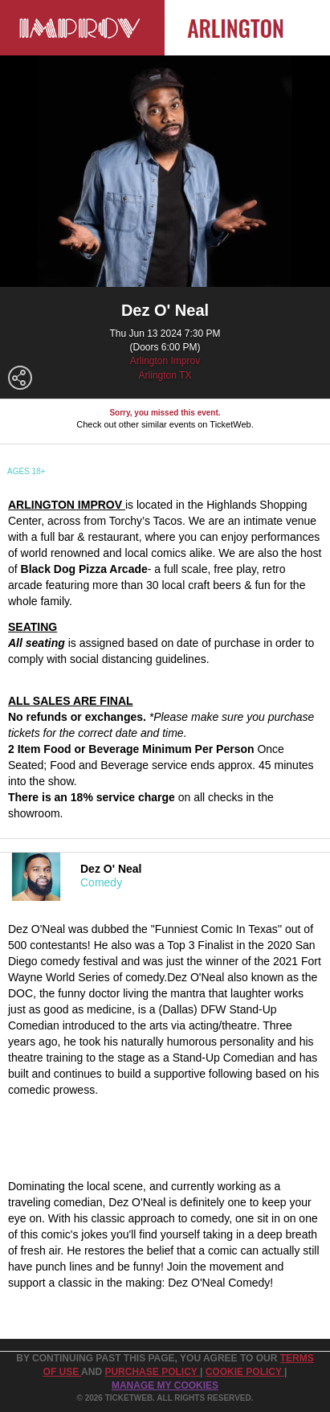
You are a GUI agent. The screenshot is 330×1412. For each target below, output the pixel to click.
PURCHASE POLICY (151, 1371)
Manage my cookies (165, 1385)
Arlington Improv (165, 360)
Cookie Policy (245, 1371)
